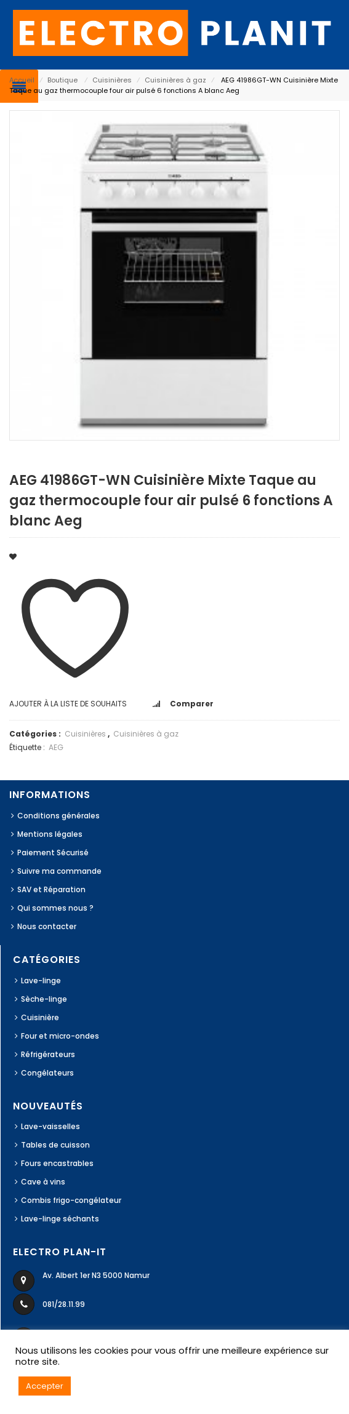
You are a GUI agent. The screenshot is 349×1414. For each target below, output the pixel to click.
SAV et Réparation (51, 889)
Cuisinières (112, 80)
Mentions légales (49, 834)
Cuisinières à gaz (175, 80)
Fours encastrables (57, 1163)
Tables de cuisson (55, 1145)
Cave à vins (43, 1181)
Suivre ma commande (59, 871)
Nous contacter (46, 926)
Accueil (21, 80)
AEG (56, 747)
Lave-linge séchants (60, 1218)
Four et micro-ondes (60, 1036)
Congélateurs (47, 1073)
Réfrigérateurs (48, 1054)
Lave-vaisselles (50, 1126)
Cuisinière (40, 1017)
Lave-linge (41, 980)
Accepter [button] (44, 1386)
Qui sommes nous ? (55, 908)
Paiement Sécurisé (53, 852)
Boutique (62, 80)
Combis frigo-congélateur (71, 1200)
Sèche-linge (44, 999)
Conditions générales (58, 815)
